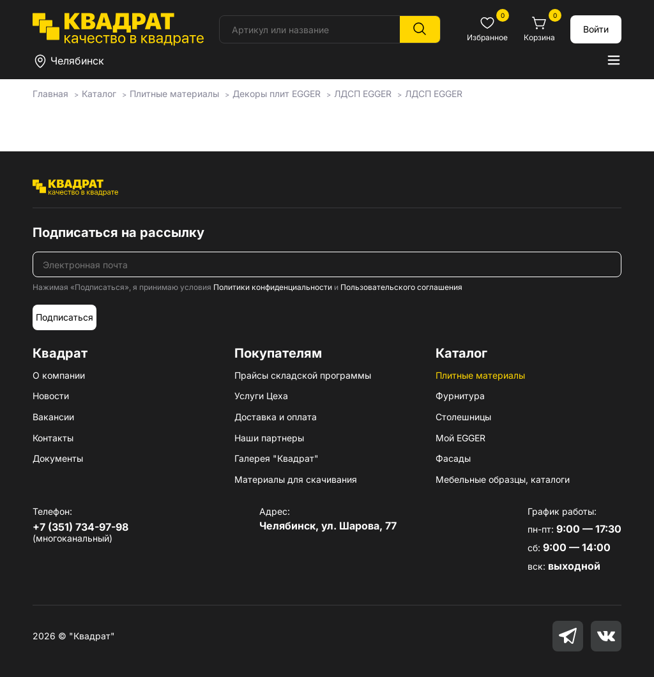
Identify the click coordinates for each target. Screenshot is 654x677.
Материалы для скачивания (295, 479)
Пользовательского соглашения (401, 287)
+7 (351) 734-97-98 (80, 527)
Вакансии (53, 416)
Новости (51, 395)
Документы (58, 458)
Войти (596, 29)
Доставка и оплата (275, 416)
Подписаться (64, 317)
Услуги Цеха (261, 395)
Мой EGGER (460, 437)
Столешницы (463, 416)
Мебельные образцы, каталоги (503, 479)
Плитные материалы (480, 375)
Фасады (453, 458)
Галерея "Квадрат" (276, 458)
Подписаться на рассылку (118, 232)
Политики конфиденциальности (272, 287)
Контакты (53, 437)
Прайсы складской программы (302, 375)
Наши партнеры (269, 437)
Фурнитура (460, 395)
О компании (59, 375)
